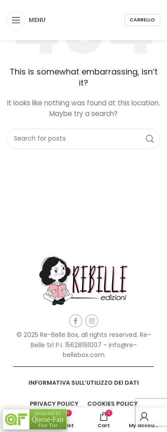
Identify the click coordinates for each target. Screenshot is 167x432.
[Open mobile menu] (26, 20)
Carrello (142, 19)
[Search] (83, 139)
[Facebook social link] (75, 321)
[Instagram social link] (91, 321)
